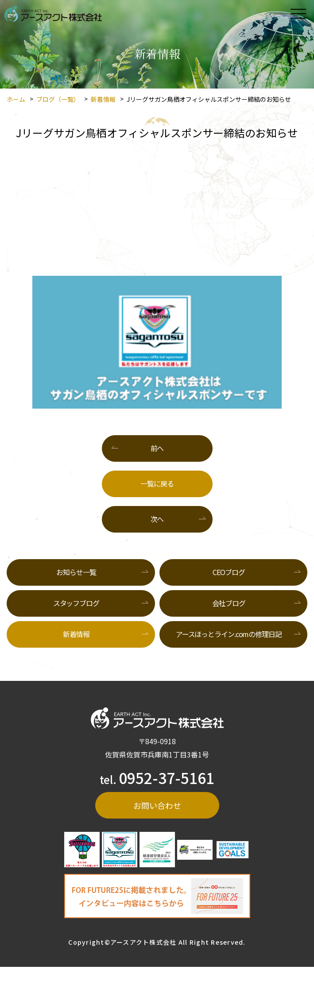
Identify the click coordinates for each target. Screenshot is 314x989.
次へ (157, 519)
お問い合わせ (157, 805)
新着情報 (103, 99)
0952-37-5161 (166, 777)
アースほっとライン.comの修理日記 (229, 634)
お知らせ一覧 (76, 572)
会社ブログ (228, 603)
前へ (157, 448)
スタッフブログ (76, 603)
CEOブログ (228, 572)
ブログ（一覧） (58, 99)
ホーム (16, 99)
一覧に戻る (156, 483)
